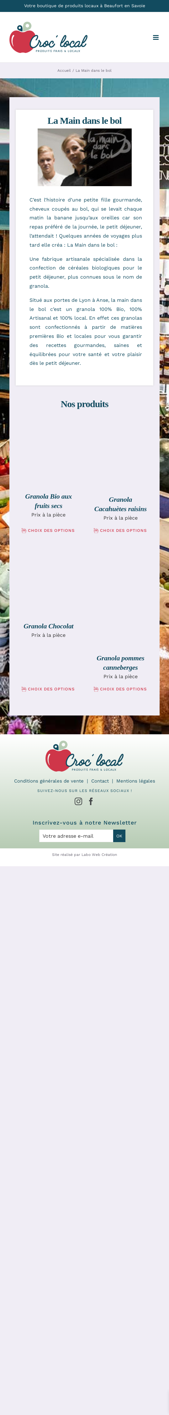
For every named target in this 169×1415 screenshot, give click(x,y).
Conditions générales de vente (49, 781)
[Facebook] (91, 801)
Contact (100, 781)
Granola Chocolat (48, 626)
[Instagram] (78, 801)
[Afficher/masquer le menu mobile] (156, 37)
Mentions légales (135, 781)
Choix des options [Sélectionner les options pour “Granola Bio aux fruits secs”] (51, 530)
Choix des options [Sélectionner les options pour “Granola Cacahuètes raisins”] (123, 530)
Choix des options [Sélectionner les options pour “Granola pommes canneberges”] (123, 689)
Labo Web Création (99, 854)
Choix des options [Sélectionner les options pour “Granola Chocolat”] (51, 689)
